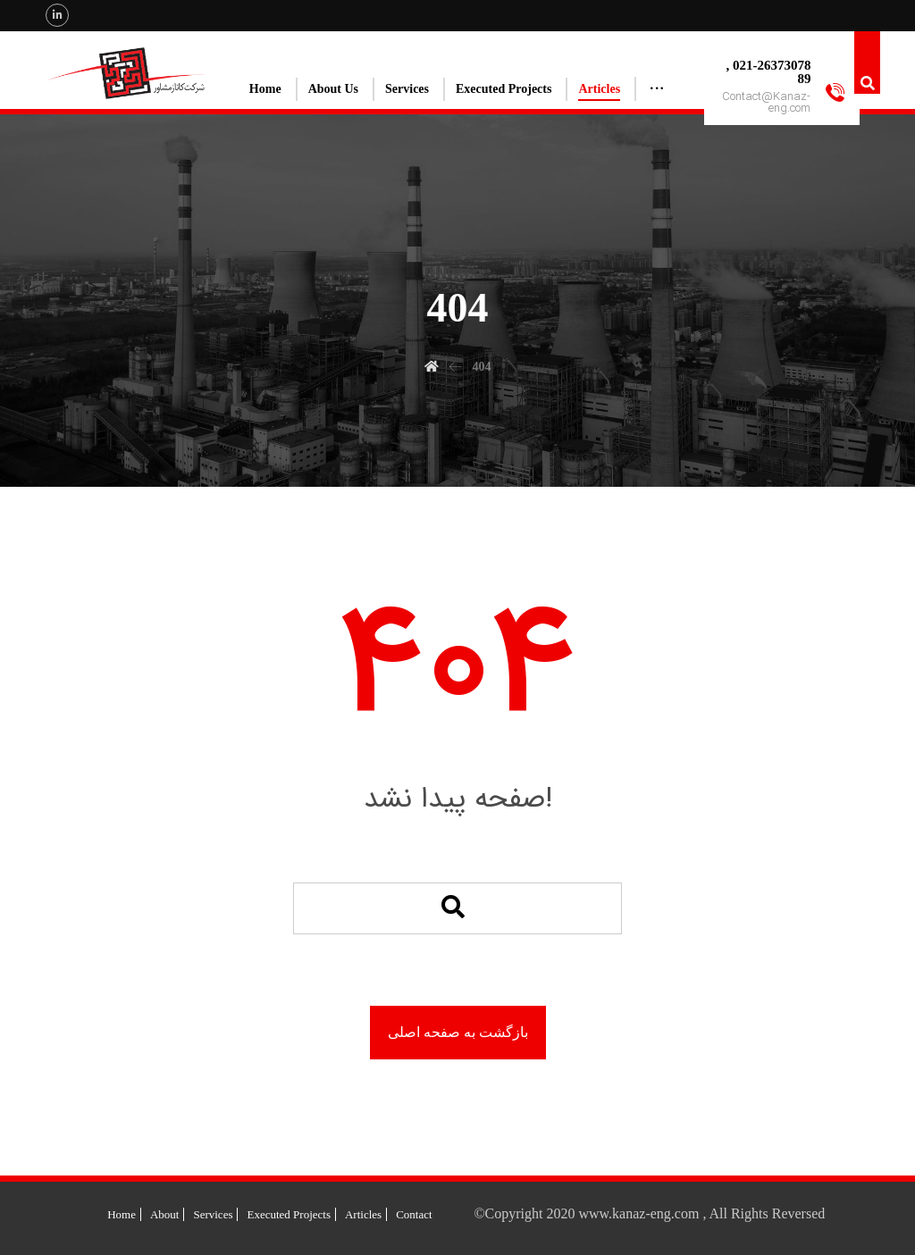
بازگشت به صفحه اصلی (458, 1032)
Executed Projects (289, 1214)
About (165, 1214)
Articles (363, 1214)
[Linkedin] (57, 15)
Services (212, 1214)
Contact (414, 1214)
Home (121, 1214)
